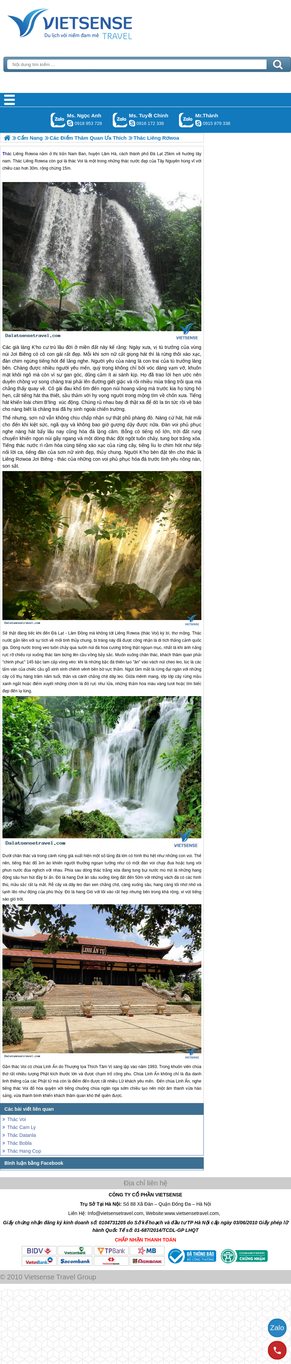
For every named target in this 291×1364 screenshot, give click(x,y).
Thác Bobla (19, 1143)
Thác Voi (16, 1119)
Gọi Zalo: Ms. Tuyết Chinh (120, 120)
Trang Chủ (87, 22)
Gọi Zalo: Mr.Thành (186, 120)
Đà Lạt (57, 633)
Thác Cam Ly (21, 1127)
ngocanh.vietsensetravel (70, 123)
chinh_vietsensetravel (132, 123)
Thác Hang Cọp (24, 1151)
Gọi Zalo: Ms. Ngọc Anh (58, 120)
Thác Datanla (21, 1135)
